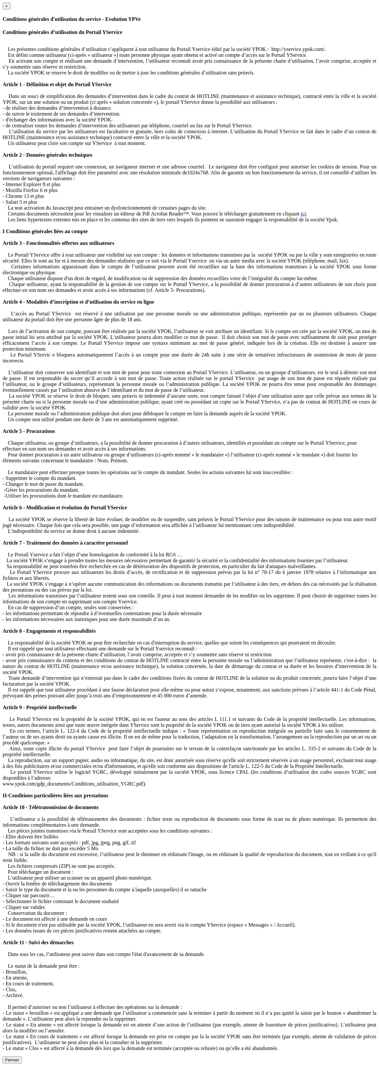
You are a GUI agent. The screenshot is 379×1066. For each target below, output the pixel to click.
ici (303, 213)
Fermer (12, 1060)
